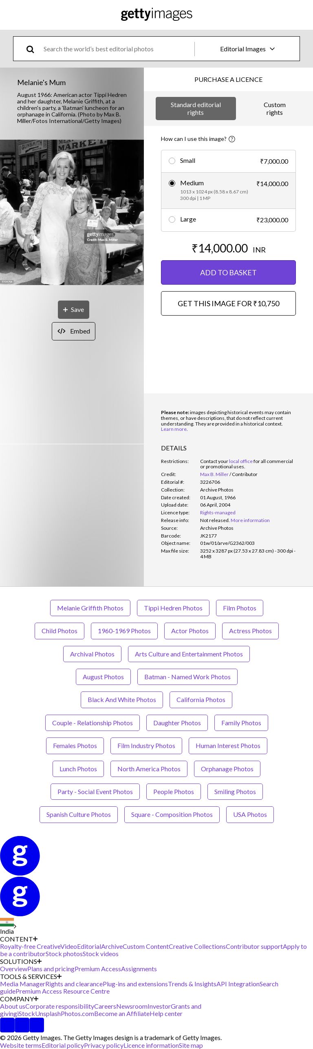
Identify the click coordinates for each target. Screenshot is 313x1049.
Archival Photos (92, 654)
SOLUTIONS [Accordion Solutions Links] (21, 961)
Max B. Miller (214, 474)
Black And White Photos (122, 699)
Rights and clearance (74, 984)
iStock (26, 1013)
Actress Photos (250, 630)
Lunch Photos (78, 768)
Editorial (89, 946)
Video (68, 946)
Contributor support (254, 946)
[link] (215, 520)
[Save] (73, 310)
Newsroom (132, 1006)
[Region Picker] (8, 926)
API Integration (238, 984)
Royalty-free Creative (30, 946)
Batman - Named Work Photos (187, 676)
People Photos (173, 791)
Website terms (21, 1045)
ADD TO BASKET (228, 272)
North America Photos (149, 768)
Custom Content (146, 946)
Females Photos (75, 745)
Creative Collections (197, 946)
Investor (159, 1006)
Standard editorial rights (196, 108)
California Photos (200, 699)
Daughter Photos (177, 722)
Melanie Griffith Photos (90, 608)
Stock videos (101, 953)
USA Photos (250, 814)
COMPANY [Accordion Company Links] (19, 999)
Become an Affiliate (122, 1013)
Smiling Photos (235, 791)
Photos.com (77, 1013)
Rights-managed (218, 512)
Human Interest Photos (228, 745)
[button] (72, 213)
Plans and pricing (51, 968)
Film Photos (239, 608)
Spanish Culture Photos (78, 814)
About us (12, 1006)
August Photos (103, 676)
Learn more (174, 429)
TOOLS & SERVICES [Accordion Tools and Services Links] (31, 976)
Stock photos (64, 953)
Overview (13, 968)
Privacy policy (103, 1045)
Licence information (151, 1045)
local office (241, 461)
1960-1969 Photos (124, 630)
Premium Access (98, 968)
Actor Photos (190, 630)
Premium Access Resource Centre (62, 991)
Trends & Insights (192, 984)
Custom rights (275, 108)
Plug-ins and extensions (135, 984)
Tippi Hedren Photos (173, 608)
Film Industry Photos (146, 745)
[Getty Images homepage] (156, 15)
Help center (166, 1013)
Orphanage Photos (227, 768)
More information (250, 520)
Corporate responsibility (59, 1006)
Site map (191, 1045)
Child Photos (59, 630)
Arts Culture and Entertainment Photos (189, 654)
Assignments (139, 968)
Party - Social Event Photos (95, 791)
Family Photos (241, 722)
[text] (117, 48)
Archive (112, 946)
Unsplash (48, 1013)
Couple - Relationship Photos (92, 722)
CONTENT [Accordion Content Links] (18, 939)
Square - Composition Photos (172, 814)
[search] (33, 49)
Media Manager (22, 984)
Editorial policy (63, 1045)
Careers (105, 1006)
